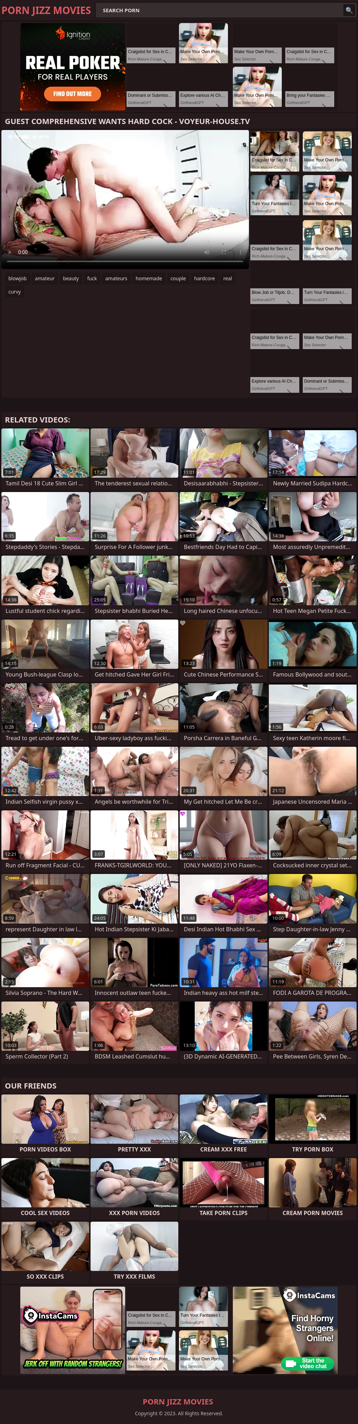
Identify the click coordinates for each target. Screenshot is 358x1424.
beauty (71, 278)
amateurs (116, 278)
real (227, 278)
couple (178, 278)
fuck (92, 278)
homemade (149, 278)
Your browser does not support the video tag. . (125, 199)
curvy (14, 291)
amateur (45, 278)
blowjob (17, 278)
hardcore (204, 278)
